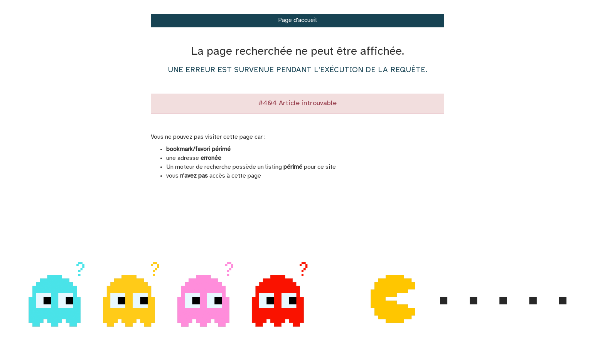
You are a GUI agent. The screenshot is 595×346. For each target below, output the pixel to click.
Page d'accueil (297, 20)
